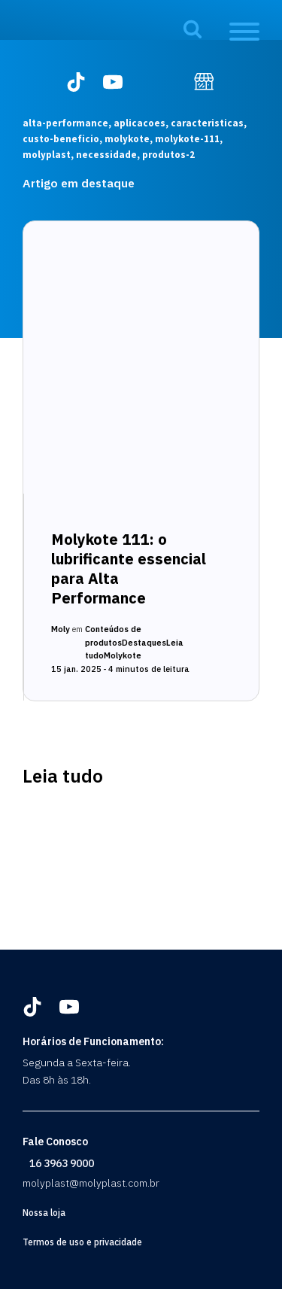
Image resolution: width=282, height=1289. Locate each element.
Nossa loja (44, 1212)
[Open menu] (244, 32)
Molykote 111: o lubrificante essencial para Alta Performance (128, 568)
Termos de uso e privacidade (82, 1242)
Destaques (144, 642)
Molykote (122, 655)
